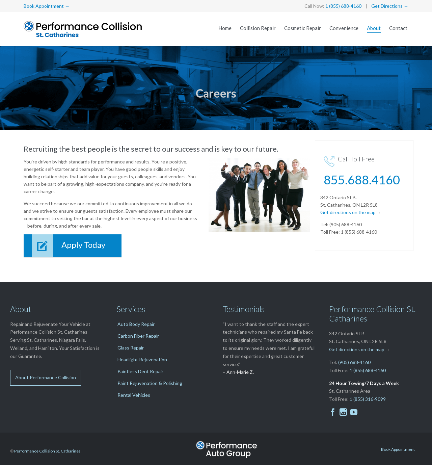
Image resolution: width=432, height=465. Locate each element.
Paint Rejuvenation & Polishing (149, 383)
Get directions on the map (348, 212)
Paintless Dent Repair (140, 371)
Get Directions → (389, 6)
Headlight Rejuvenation (142, 359)
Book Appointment (398, 449)
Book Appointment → (47, 6)
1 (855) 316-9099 (368, 399)
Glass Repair (130, 348)
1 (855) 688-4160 (343, 6)
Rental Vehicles (133, 395)
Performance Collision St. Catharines (47, 451)
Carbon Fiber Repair (138, 336)
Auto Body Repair (136, 324)
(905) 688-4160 (354, 362)
